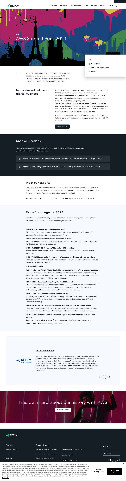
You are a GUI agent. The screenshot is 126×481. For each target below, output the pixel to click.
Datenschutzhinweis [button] (45, 454)
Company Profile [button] (11, 449)
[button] (62, 127)
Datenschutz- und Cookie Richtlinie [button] (46, 449)
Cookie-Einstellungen (98, 471)
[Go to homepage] (12, 6)
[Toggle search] (116, 6)
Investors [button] (9, 458)
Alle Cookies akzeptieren (114, 471)
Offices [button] (8, 454)
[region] (63, 471)
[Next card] (107, 377)
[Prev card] (101, 377)
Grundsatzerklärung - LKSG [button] (70, 454)
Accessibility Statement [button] (69, 460)
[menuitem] (53, 6)
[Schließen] (124, 464)
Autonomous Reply (45, 351)
